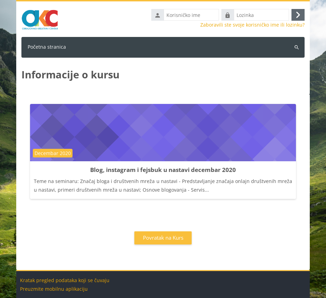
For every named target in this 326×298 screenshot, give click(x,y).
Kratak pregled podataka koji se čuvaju (64, 280)
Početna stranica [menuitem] (47, 47)
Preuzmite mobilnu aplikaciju (54, 289)
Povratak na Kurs (163, 237)
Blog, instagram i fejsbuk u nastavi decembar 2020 (163, 170)
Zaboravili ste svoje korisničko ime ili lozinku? (252, 25)
